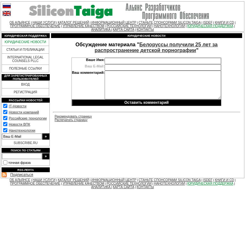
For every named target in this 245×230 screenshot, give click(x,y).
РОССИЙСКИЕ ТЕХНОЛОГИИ (129, 26)
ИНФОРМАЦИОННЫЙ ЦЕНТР (113, 22)
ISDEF (207, 22)
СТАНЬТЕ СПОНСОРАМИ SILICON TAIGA (170, 22)
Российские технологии (28, 118)
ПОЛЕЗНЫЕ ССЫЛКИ (25, 68)
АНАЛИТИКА (101, 29)
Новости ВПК (19, 124)
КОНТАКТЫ (145, 29)
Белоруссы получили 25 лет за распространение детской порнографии (156, 47)
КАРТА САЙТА (123, 29)
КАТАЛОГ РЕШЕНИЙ (73, 22)
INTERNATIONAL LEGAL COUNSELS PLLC (25, 59)
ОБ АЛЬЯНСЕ (20, 22)
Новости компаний (24, 112)
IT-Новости (17, 106)
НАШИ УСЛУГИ (44, 22)
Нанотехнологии (22, 130)
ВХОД (25, 84)
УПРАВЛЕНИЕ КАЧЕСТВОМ (83, 26)
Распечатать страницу (71, 120)
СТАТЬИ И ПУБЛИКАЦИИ (25, 49)
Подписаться (21, 174)
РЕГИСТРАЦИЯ (25, 92)
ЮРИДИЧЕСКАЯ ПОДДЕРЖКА (210, 26)
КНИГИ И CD (224, 22)
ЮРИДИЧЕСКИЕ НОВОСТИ (25, 42)
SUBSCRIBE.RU (26, 143)
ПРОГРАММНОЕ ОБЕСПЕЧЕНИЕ (35, 26)
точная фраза (19, 163)
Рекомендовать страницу (73, 116)
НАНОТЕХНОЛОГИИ (169, 26)
